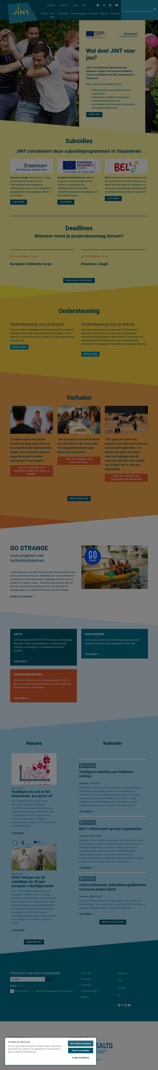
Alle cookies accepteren (80, 1043)
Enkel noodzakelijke (80, 1050)
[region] (50, 1051)
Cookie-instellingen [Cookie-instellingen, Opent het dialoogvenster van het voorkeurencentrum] (80, 1057)
